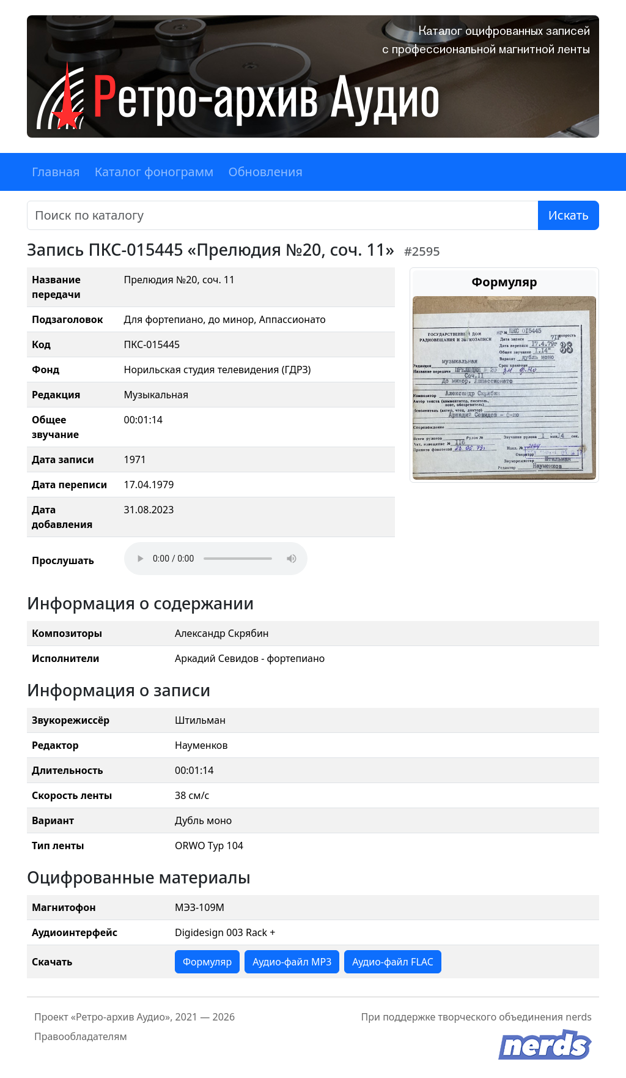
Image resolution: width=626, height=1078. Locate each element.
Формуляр (207, 961)
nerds (578, 1017)
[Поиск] (283, 215)
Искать (568, 215)
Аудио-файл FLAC (392, 961)
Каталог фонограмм (154, 171)
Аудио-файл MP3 (291, 961)
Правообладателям (80, 1036)
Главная (56, 171)
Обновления (265, 171)
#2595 (422, 251)
